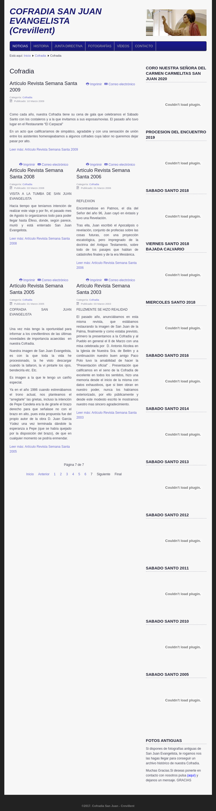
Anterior (43, 474)
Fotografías (99, 46)
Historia (41, 46)
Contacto (144, 46)
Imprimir (94, 84)
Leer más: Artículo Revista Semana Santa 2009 (44, 149)
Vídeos (123, 46)
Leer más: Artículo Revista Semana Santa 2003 (107, 415)
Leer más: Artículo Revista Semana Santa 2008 (40, 241)
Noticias (20, 46)
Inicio (27, 55)
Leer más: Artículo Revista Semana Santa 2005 (40, 449)
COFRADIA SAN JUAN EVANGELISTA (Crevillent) (56, 20)
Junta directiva (69, 46)
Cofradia (40, 55)
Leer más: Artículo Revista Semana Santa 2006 (107, 265)
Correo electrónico (119, 84)
